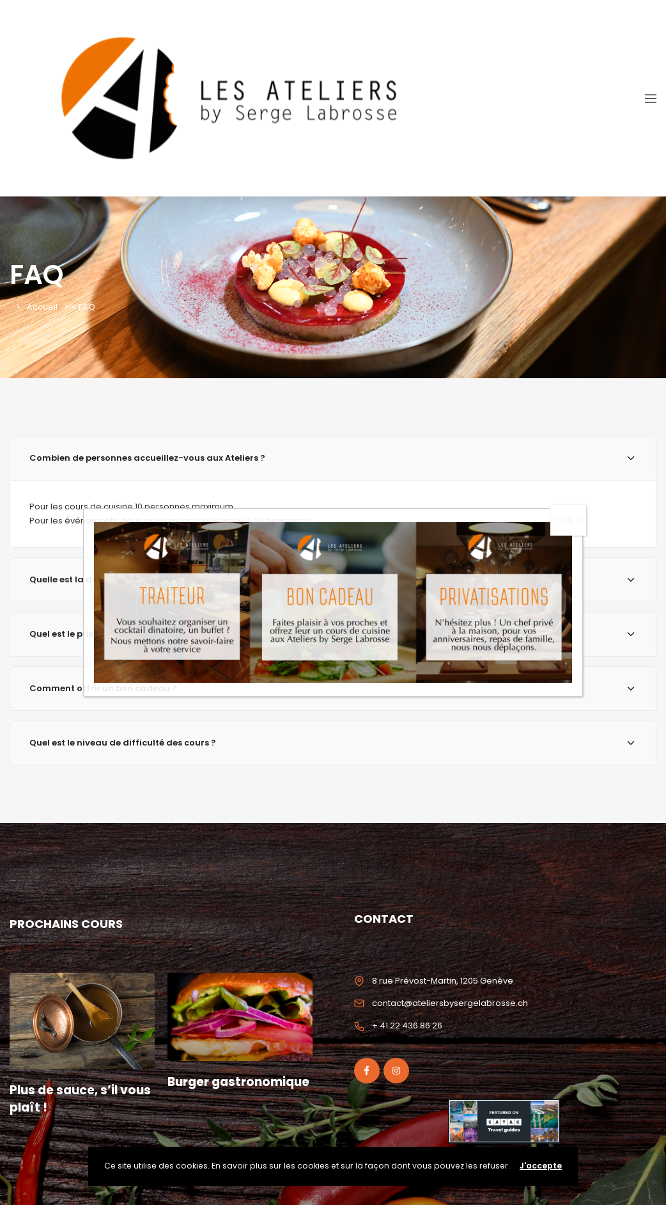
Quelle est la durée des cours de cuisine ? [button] (333, 579)
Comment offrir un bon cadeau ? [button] (333, 688)
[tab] (333, 579)
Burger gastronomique (217, 1090)
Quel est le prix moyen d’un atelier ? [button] (333, 634)
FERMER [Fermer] (568, 361)
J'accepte (541, 1165)
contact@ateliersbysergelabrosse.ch (450, 1003)
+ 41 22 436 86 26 (407, 1025)
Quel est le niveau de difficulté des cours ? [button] (333, 743)
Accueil (42, 307)
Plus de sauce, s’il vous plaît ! (81, 1098)
